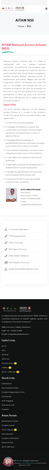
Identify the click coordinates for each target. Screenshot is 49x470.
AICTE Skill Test (8, 447)
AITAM (19, 460)
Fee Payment (7, 434)
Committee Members (19, 230)
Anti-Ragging (7, 401)
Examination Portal (10, 421)
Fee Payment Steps (10, 388)
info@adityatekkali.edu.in (18, 334)
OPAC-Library (9, 429)
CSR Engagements (17, 236)
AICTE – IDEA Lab (11, 372)
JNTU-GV (5, 359)
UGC (4, 350)
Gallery (7, 367)
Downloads (6, 396)
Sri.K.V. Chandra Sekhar (28, 463)
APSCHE (5, 354)
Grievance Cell (8, 405)
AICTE (4, 346)
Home (21, 26)
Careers (5, 409)
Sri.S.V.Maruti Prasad (30, 189)
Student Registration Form (13, 392)
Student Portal (8, 425)
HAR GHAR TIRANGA (18, 256)
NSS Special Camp (17, 249)
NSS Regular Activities (19, 263)
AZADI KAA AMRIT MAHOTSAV (23, 269)
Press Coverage (16, 243)
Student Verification (10, 438)
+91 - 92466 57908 (14, 330)
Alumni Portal (7, 442)
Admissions (6, 383)
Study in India (9, 363)
